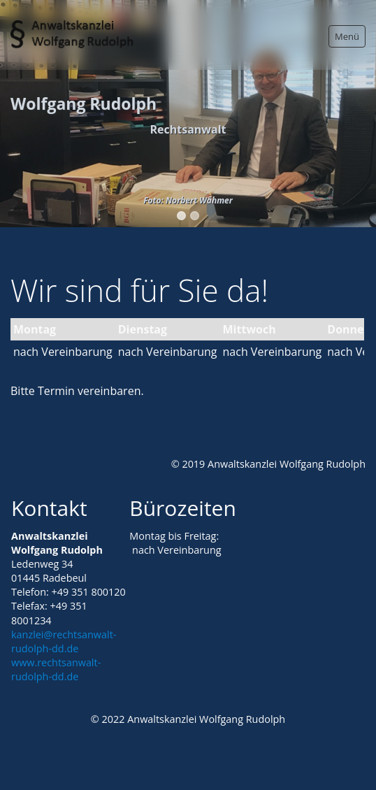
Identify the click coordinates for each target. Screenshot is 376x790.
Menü (347, 36)
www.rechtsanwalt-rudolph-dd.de (56, 669)
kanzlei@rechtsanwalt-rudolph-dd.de (63, 641)
